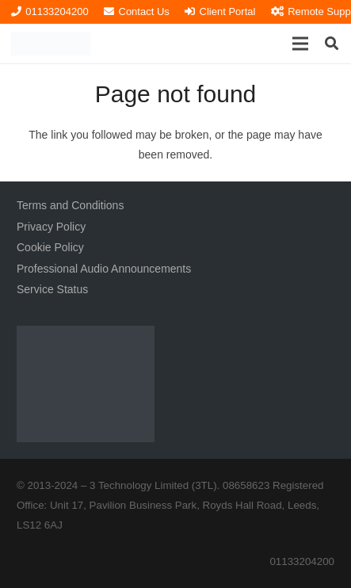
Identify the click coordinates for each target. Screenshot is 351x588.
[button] (300, 43)
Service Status (52, 289)
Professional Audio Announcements (104, 268)
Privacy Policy (51, 226)
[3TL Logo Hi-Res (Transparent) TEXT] (50, 43)
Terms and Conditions (70, 205)
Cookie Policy (50, 247)
